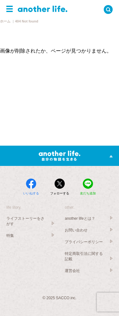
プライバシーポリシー (84, 242)
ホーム (5, 21)
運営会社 (72, 271)
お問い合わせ (76, 230)
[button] (9, 9)
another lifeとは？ (80, 218)
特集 (10, 235)
